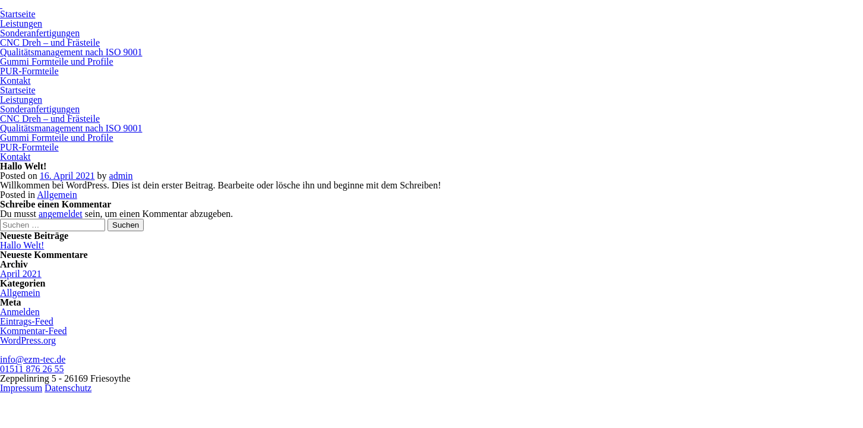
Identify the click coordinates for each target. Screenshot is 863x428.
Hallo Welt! (22, 245)
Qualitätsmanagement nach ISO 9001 (71, 52)
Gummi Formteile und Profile (56, 61)
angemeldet (61, 214)
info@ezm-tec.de (32, 359)
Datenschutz (68, 388)
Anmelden (20, 312)
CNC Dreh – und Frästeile (50, 42)
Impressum (21, 388)
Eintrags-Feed (26, 321)
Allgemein (57, 195)
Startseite (18, 14)
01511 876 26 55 (32, 369)
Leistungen (21, 23)
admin (121, 176)
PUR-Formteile (29, 71)
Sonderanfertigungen (40, 33)
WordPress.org (28, 340)
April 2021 (21, 274)
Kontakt (15, 80)
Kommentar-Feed (33, 331)
